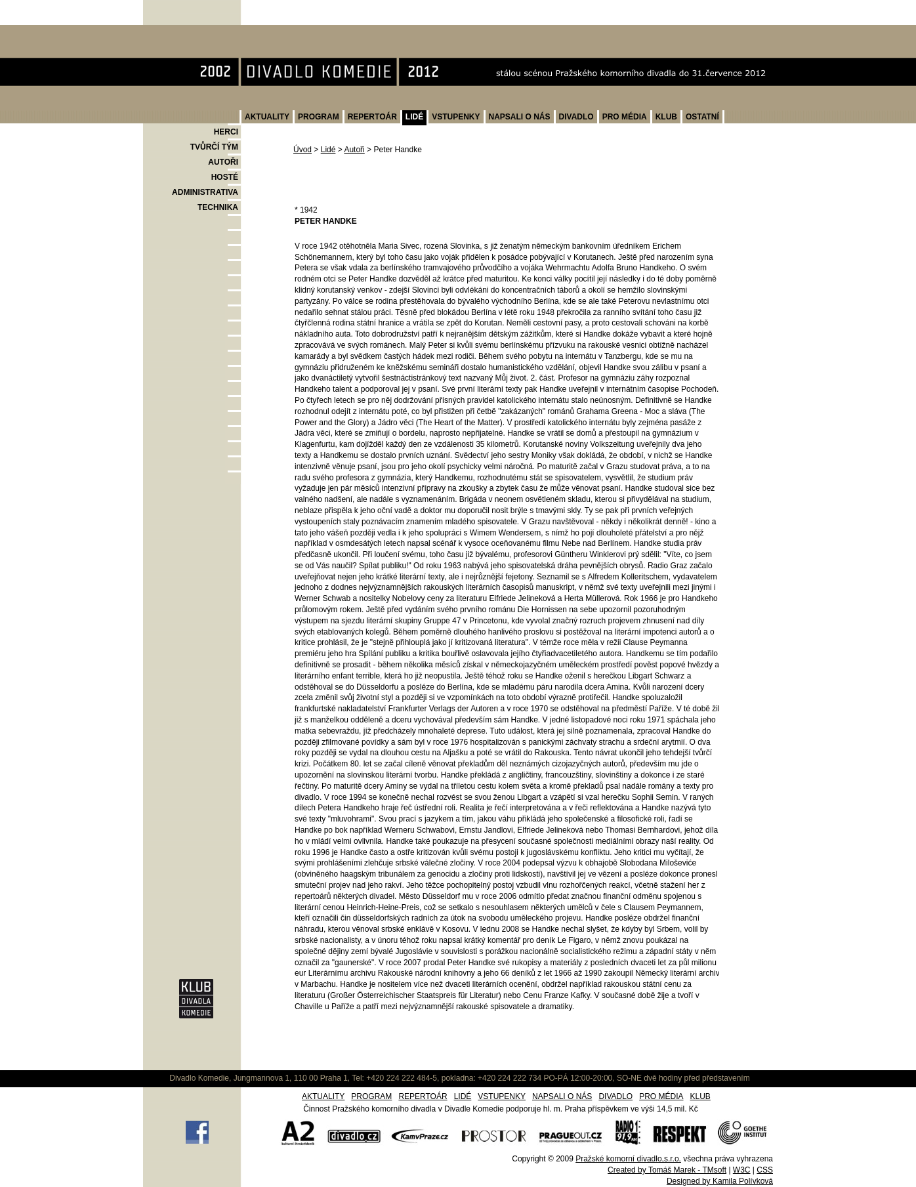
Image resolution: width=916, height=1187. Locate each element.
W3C (742, 1170)
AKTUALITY (267, 116)
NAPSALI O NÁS (520, 116)
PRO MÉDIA (624, 116)
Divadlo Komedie (184, 31)
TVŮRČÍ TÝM (214, 147)
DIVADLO (576, 116)
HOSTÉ (224, 177)
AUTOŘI (223, 162)
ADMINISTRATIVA (205, 192)
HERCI (226, 131)
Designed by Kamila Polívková (720, 1181)
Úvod (302, 149)
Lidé (328, 149)
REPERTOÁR (372, 116)
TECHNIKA (218, 207)
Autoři (354, 149)
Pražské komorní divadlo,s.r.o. (628, 1158)
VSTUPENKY (456, 116)
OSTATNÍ (702, 116)
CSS (765, 1170)
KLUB (666, 116)
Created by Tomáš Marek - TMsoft (667, 1170)
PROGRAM (318, 116)
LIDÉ (414, 116)
